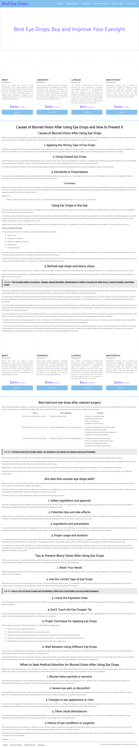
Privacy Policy (16, 744)
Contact (131, 3)
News (5, 744)
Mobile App (117, 3)
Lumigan (86, 3)
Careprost (72, 3)
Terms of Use (29, 744)
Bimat (60, 3)
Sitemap (41, 744)
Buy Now (17, 112)
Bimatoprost (101, 3)
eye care (12, 739)
